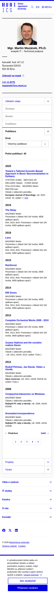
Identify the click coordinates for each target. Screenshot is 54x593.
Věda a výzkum (10, 482)
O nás (5, 508)
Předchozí (11, 433)
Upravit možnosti (33, 577)
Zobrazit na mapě (13, 75)
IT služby (7, 491)
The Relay (10, 210)
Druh (8, 138)
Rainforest (11, 265)
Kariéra (6, 499)
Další (45, 433)
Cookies (22, 546)
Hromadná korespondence (19, 413)
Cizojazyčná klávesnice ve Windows (25, 394)
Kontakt (6, 517)
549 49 (8, 82)
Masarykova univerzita (19, 542)
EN (37, 7)
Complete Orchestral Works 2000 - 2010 (27, 320)
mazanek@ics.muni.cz (14, 85)
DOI (26, 198)
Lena (8, 237)
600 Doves (11, 292)
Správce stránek (9, 546)
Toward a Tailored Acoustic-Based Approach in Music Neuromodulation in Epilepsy (26, 173)
